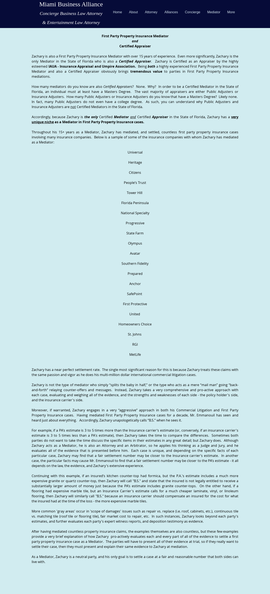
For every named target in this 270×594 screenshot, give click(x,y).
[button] (151, 12)
